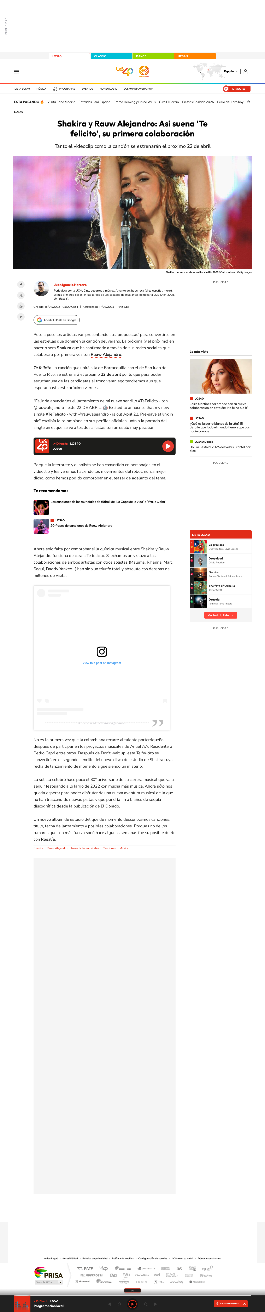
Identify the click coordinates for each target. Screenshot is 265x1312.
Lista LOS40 (22, 88)
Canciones (109, 848)
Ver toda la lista (218, 615)
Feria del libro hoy (230, 102)
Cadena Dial (157, 1274)
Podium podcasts (123, 1280)
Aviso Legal (51, 1258)
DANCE (141, 56)
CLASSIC (100, 56)
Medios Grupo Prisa (48, 1282)
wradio (125, 1274)
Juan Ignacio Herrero (70, 285)
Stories (157, 1214)
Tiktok (116, 1214)
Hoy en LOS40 (108, 88)
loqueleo (176, 1280)
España (229, 71)
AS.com (177, 1269)
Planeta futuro (187, 1274)
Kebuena (202, 1274)
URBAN (183, 56)
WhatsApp (21, 306)
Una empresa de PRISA (48, 1272)
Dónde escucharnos (209, 1258)
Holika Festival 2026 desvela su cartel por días (220, 449)
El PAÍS (85, 1269)
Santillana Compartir (146, 1269)
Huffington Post (90, 1274)
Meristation (196, 1280)
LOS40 (56, 56)
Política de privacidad (94, 1258)
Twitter (21, 295)
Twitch (149, 1214)
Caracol (206, 1269)
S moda (158, 1280)
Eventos (87, 88)
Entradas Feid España (94, 102)
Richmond (82, 1280)
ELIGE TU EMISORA (229, 1303)
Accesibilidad (70, 1258)
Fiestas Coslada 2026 (198, 102)
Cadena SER (164, 1269)
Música (41, 88)
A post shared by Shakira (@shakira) (101, 723)
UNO (113, 1274)
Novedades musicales (85, 848)
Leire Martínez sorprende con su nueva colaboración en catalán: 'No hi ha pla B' (219, 406)
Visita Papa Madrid (61, 102)
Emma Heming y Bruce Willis (135, 102)
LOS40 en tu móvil (182, 1258)
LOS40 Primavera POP (138, 88)
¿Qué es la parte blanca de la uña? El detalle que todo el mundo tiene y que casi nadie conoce (220, 427)
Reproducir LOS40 (168, 446)
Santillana (124, 1269)
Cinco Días (141, 1274)
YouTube (124, 1214)
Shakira (38, 848)
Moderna (103, 1280)
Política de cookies (123, 1258)
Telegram (21, 317)
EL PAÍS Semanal (172, 1274)
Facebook (21, 284)
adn (191, 1269)
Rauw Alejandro (57, 848)
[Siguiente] (249, 102)
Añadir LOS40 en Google (60, 320)
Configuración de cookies (152, 1258)
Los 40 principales (105, 1269)
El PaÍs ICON (141, 1280)
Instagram (107, 1214)
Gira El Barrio (169, 102)
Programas (67, 88)
